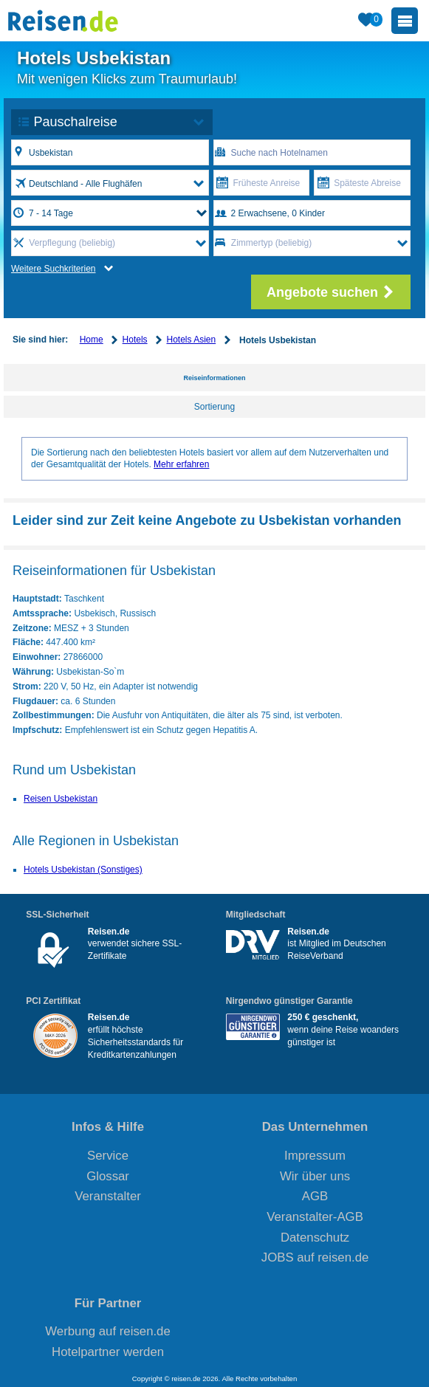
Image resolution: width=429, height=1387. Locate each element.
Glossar (107, 1176)
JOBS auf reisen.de (315, 1257)
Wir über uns (315, 1176)
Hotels (135, 339)
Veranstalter (108, 1196)
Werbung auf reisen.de (107, 1331)
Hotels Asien (191, 339)
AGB (315, 1196)
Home (91, 339)
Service (107, 1156)
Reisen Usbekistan (60, 799)
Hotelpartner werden (108, 1352)
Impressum (315, 1156)
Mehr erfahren (181, 464)
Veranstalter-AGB (315, 1217)
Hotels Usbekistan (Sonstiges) (83, 869)
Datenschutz (315, 1238)
